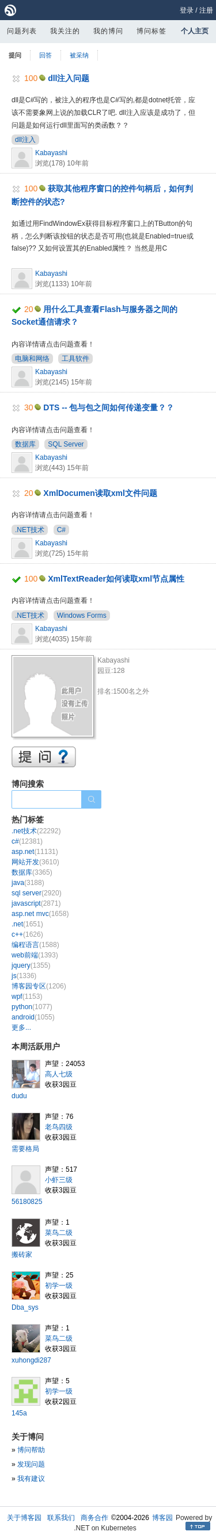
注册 (206, 10)
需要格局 (25, 1149)
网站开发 (35, 862)
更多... (21, 1028)
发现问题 (31, 1464)
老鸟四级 (59, 1127)
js (24, 976)
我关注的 (65, 31)
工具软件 (75, 359)
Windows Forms (82, 615)
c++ (27, 934)
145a (19, 1413)
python (32, 1007)
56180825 (27, 1202)
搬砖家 (22, 1255)
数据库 (25, 444)
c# (27, 841)
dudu (19, 1096)
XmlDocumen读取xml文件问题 (100, 493)
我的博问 (108, 31)
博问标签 (151, 31)
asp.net (35, 852)
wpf (27, 996)
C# (61, 530)
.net (27, 924)
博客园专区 (39, 986)
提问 (15, 55)
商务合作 (94, 1518)
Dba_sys (25, 1307)
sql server (37, 893)
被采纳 (79, 55)
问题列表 (22, 31)
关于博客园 (24, 1518)
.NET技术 (29, 530)
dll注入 (25, 140)
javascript (36, 903)
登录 (187, 10)
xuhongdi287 (31, 1360)
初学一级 (59, 1286)
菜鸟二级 (59, 1233)
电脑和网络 (32, 359)
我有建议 (31, 1479)
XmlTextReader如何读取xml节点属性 (116, 578)
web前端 (35, 955)
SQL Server (66, 444)
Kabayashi (51, 153)
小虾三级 (59, 1180)
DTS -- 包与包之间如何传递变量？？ (108, 407)
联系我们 (61, 1518)
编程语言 (35, 945)
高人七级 (59, 1074)
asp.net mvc (40, 914)
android (33, 1017)
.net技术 (36, 831)
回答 (45, 55)
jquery (31, 965)
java (28, 883)
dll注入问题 (68, 78)
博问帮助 (31, 1450)
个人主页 (195, 31)
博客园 (162, 1518)
